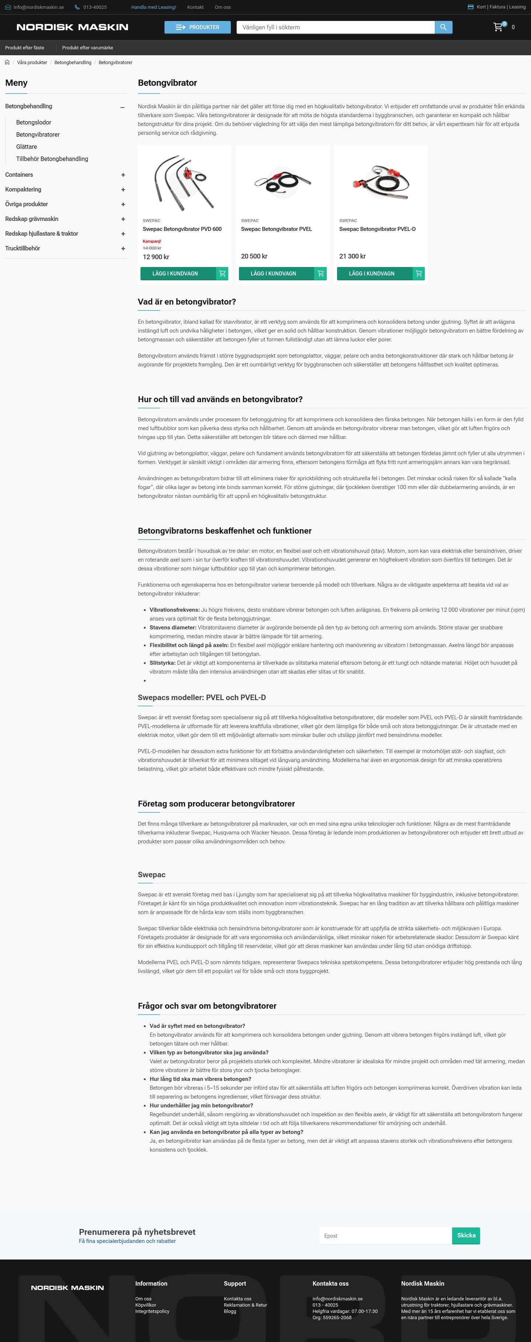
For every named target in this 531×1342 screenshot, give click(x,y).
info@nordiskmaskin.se (338, 1298)
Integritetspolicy (152, 1311)
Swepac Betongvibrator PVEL (281, 229)
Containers (19, 174)
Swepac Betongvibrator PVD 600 (181, 234)
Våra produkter (32, 62)
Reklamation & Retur (245, 1305)
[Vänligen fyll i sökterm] (336, 27)
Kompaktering (23, 189)
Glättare (26, 147)
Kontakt (195, 7)
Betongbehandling (73, 62)
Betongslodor (33, 122)
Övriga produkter (26, 204)
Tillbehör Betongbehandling (52, 159)
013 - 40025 (326, 1305)
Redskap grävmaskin (31, 218)
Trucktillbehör (22, 248)
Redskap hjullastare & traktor (41, 233)
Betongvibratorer (115, 62)
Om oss (223, 7)
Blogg (230, 1311)
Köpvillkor (145, 1305)
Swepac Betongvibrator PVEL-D (380, 234)
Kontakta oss (237, 1298)
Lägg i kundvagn (175, 285)
